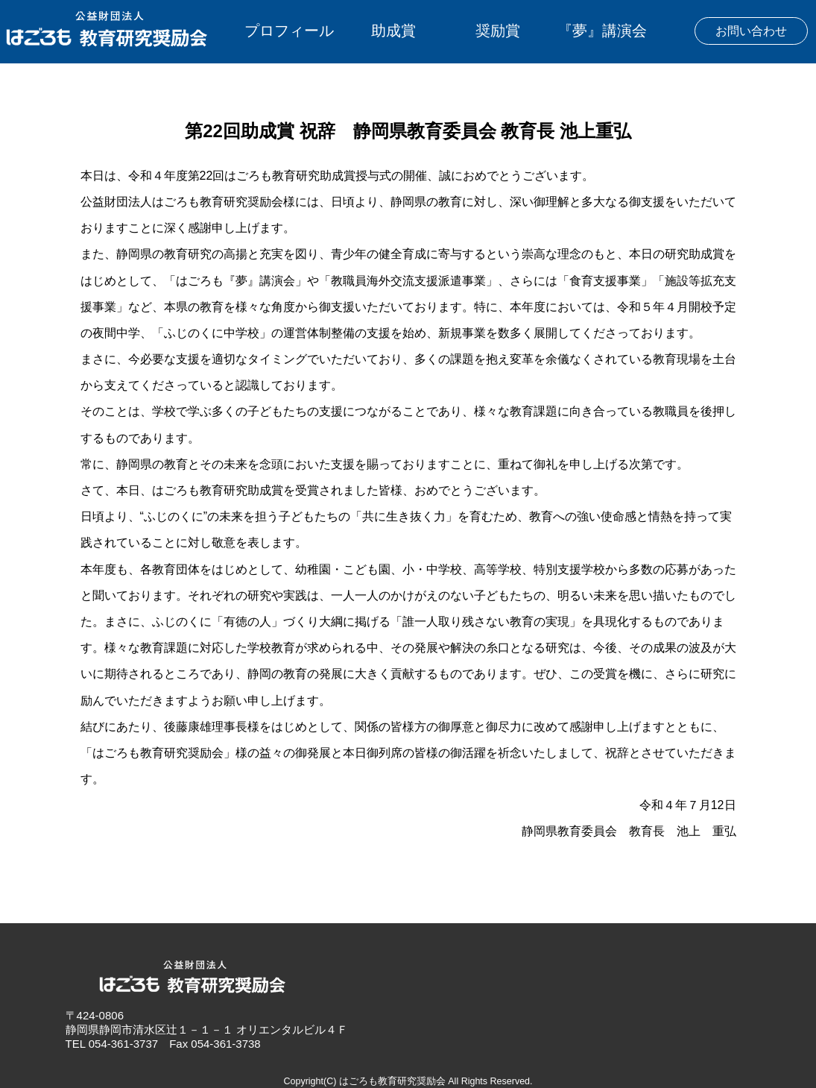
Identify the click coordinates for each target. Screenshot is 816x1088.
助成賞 (393, 30)
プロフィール (289, 30)
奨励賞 (497, 30)
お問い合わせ (751, 31)
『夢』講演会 (602, 30)
